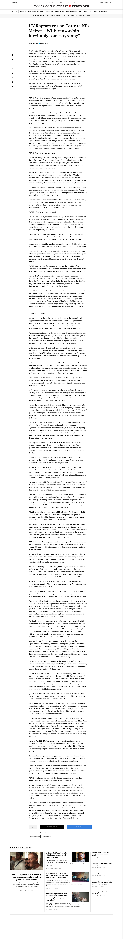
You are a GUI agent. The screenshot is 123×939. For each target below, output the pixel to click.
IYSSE (64, 15)
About (106, 2)
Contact (102, 2)
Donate (89, 15)
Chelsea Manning (47, 836)
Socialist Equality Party (53, 15)
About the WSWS (72, 15)
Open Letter (73, 98)
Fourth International (38, 15)
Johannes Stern (33, 43)
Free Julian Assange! (35, 836)
